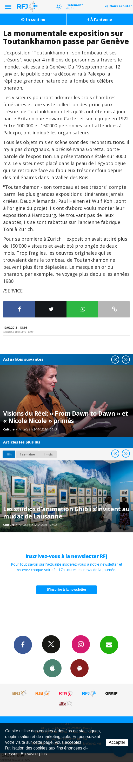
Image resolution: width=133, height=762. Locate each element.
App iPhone (52, 668)
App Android (79, 668)
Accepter (117, 742)
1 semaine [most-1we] (27, 454)
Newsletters (109, 644)
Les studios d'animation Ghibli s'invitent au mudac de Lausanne (66, 512)
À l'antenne (100, 19)
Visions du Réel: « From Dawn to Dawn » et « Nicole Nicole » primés (65, 417)
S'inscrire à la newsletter (66, 589)
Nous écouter (120, 6)
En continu (33, 19)
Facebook (23, 644)
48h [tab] (8, 454)
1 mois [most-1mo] (48, 454)
